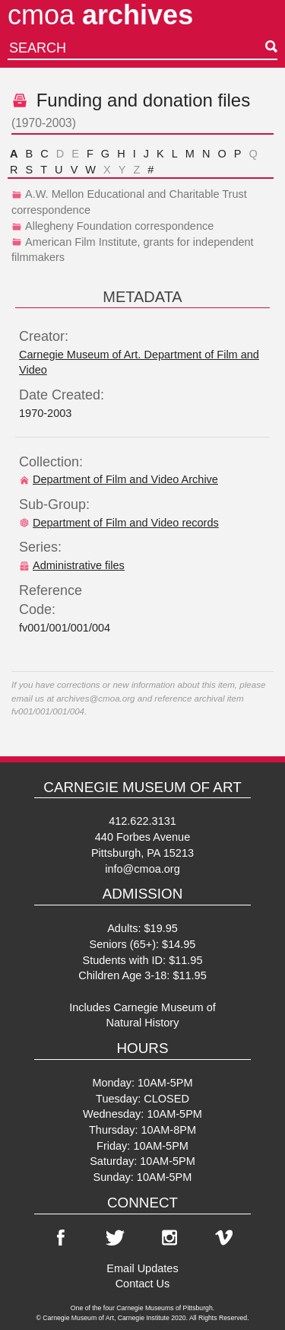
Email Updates (142, 1268)
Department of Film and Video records (119, 523)
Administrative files (72, 565)
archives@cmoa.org (95, 698)
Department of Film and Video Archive (118, 479)
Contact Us (143, 1284)
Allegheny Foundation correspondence (112, 226)
